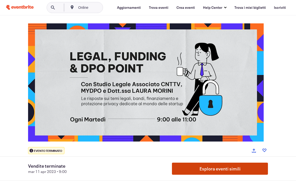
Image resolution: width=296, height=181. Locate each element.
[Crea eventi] (185, 8)
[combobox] (100, 7)
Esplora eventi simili (220, 169)
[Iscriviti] (280, 8)
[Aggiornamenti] (129, 8)
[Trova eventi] (158, 8)
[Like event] (264, 150)
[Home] (20, 7)
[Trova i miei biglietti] (250, 8)
